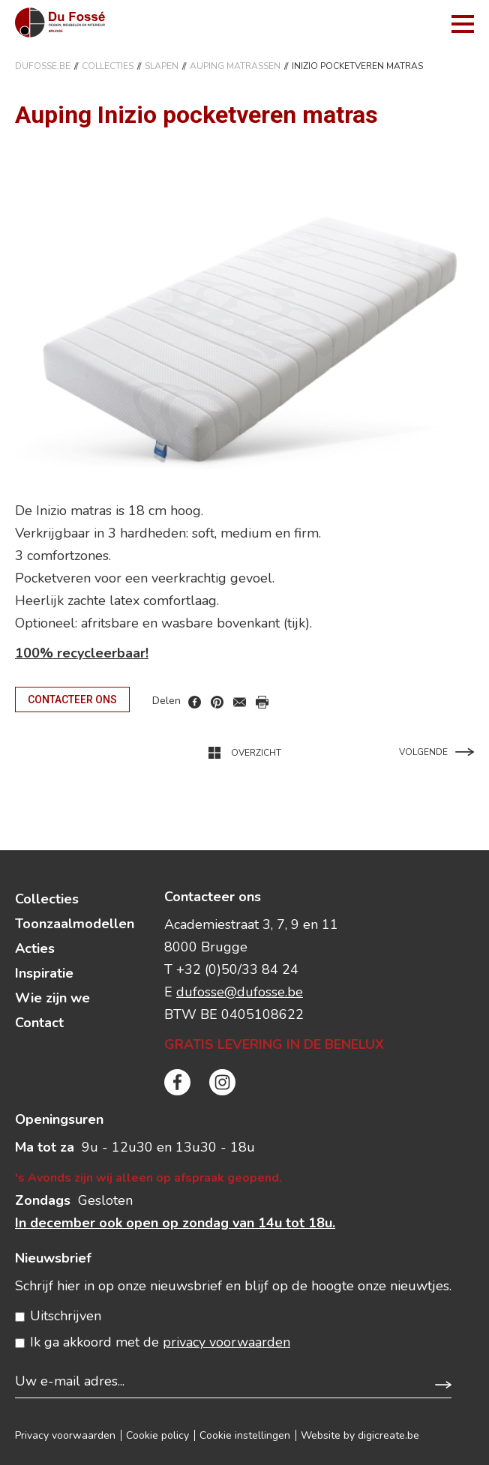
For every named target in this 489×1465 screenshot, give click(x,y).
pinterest (217, 702)
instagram (222, 1082)
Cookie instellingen (245, 1435)
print (262, 702)
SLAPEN (161, 66)
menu (463, 24)
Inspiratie (44, 973)
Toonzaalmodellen (74, 924)
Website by (360, 1435)
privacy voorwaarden (226, 1342)
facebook (194, 702)
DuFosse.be (42, 66)
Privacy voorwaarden (65, 1435)
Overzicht (244, 753)
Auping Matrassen (235, 66)
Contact (39, 1023)
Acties (35, 948)
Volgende (436, 752)
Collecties (108, 66)
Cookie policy (157, 1435)
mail (239, 702)
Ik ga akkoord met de (160, 1342)
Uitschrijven (65, 1316)
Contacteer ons (72, 700)
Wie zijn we (52, 998)
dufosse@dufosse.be (239, 992)
